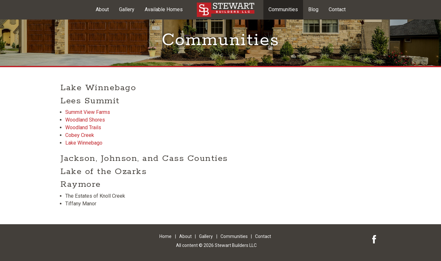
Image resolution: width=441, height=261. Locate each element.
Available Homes (164, 9)
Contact (337, 9)
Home (165, 236)
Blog (313, 9)
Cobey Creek (79, 135)
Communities (283, 9)
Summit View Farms (87, 112)
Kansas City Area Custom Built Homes (225, 10)
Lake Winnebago (83, 143)
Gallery (126, 9)
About (102, 9)
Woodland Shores (85, 120)
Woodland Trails (83, 127)
